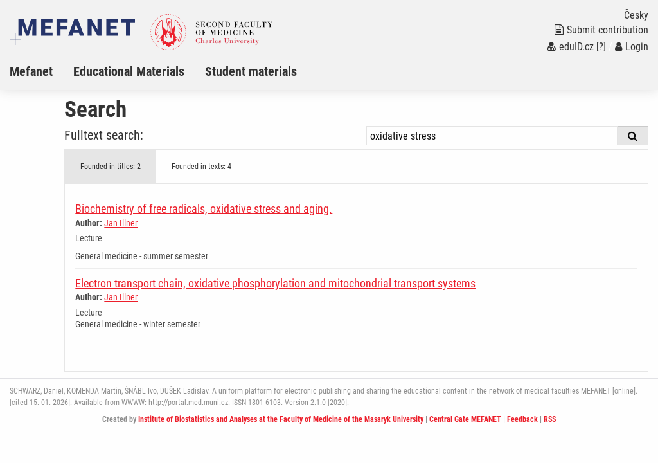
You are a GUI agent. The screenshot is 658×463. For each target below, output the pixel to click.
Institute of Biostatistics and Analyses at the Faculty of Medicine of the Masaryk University (280, 419)
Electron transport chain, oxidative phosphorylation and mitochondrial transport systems (275, 283)
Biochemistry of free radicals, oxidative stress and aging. (203, 208)
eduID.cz (570, 47)
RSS (550, 419)
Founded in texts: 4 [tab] (201, 166)
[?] (601, 47)
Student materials (251, 71)
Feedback (522, 419)
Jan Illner (121, 223)
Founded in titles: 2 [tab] (110, 166)
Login (631, 47)
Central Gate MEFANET (465, 419)
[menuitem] (41, 71)
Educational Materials (128, 71)
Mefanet (31, 71)
